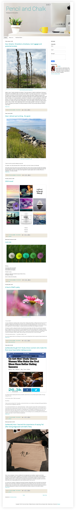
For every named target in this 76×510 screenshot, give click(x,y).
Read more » (7, 106)
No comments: (18, 109)
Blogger (58, 504)
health (9, 342)
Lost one (8, 242)
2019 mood (9, 181)
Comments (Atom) (13, 497)
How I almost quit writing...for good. (18, 116)
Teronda (58, 66)
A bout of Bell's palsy (12, 287)
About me (11, 37)
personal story (13, 342)
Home (5, 37)
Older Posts (45, 495)
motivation (9, 236)
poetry (9, 281)
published (9, 418)
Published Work (18, 37)
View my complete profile (55, 73)
